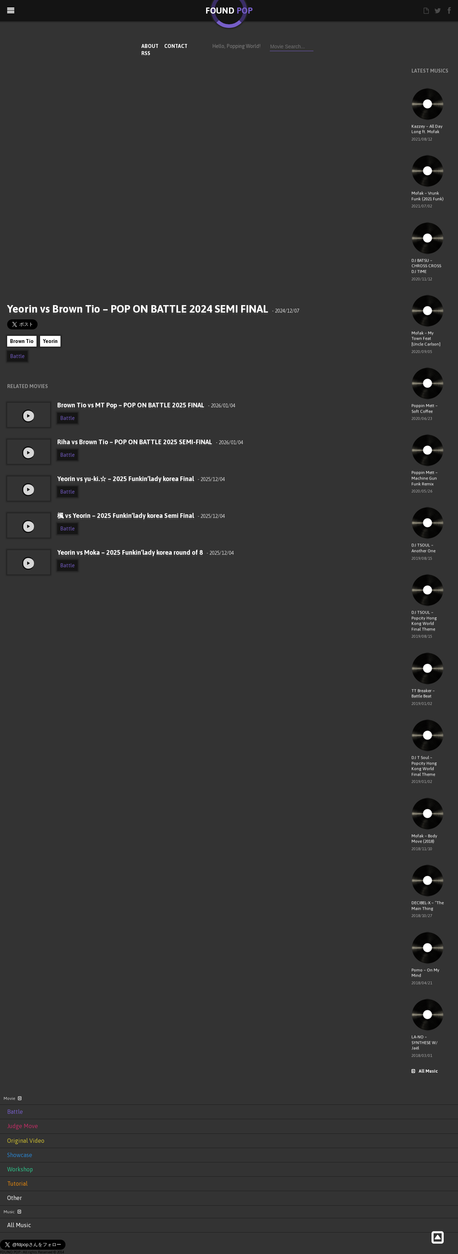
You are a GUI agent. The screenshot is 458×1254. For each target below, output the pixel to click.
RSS (145, 53)
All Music (424, 1071)
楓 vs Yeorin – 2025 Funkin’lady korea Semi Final (141, 515)
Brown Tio (22, 341)
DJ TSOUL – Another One (423, 548)
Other (14, 1198)
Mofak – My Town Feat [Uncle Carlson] (425, 338)
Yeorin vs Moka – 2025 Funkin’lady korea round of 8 (145, 552)
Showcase (19, 1155)
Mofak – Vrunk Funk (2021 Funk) (427, 196)
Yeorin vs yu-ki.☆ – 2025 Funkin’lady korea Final (141, 479)
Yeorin (50, 341)
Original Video (25, 1140)
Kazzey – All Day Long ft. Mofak (427, 129)
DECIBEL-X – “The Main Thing (427, 905)
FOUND (229, 10)
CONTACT (175, 46)
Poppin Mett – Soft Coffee (424, 408)
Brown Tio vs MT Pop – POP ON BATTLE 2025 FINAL (146, 405)
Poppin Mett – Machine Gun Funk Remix (424, 478)
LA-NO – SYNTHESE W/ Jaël (424, 1042)
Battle (17, 356)
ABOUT (150, 46)
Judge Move (22, 1126)
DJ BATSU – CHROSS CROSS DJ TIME (426, 266)
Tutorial (17, 1183)
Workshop (20, 1169)
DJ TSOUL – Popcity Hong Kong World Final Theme (424, 621)
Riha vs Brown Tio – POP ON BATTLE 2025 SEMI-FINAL (150, 442)
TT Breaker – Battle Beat (423, 693)
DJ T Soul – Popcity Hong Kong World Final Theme (424, 766)
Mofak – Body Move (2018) (424, 838)
